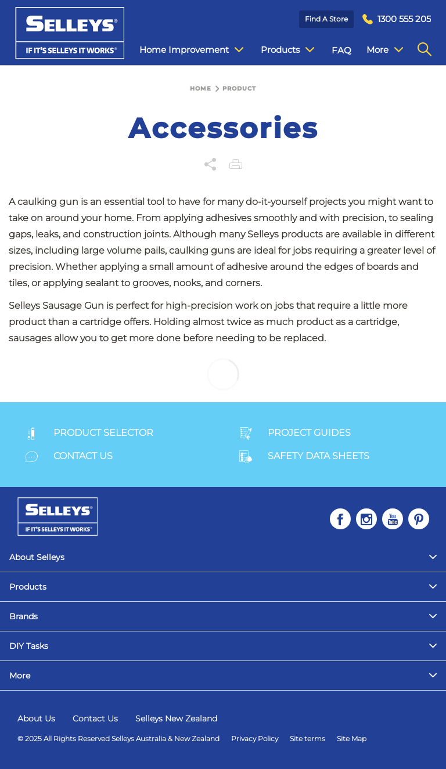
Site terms (307, 738)
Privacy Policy (254, 738)
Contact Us (95, 718)
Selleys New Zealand (176, 718)
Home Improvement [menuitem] (191, 50)
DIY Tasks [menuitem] (28, 646)
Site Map (351, 738)
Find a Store (326, 19)
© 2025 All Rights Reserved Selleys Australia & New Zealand (118, 738)
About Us (36, 718)
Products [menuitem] (287, 50)
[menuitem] (396, 19)
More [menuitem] (384, 50)
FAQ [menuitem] (341, 50)
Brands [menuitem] (23, 616)
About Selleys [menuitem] (36, 557)
